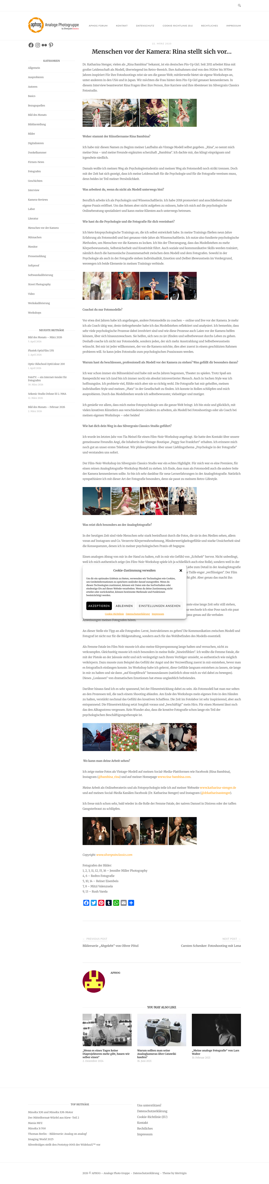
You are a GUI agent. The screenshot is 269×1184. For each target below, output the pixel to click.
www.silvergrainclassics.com (114, 855)
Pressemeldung (37, 256)
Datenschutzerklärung (138, 614)
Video (31, 294)
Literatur (33, 218)
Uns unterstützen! (149, 1105)
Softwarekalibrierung (40, 275)
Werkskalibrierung (39, 303)
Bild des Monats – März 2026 (45, 337)
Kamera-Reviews (38, 199)
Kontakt (122, 25)
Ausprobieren (36, 77)
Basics (31, 96)
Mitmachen (34, 237)
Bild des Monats (37, 115)
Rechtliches (209, 25)
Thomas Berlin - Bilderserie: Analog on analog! (57, 1134)
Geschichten (35, 181)
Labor (31, 209)
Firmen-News (36, 162)
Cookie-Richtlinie (114, 614)
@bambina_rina (108, 777)
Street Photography (39, 284)
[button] (181, 571)
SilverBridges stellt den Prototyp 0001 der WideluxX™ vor (64, 1144)
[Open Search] (239, 5)
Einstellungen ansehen (160, 606)
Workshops (34, 312)
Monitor (33, 246)
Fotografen (34, 171)
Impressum (158, 614)
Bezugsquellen (36, 105)
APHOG (115, 972)
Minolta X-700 (37, 1128)
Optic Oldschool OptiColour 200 (46, 364)
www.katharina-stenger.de (218, 787)
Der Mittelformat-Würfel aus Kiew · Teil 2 (53, 1117)
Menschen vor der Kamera (43, 228)
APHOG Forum (98, 25)
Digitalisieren (36, 143)
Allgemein (34, 68)
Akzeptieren (99, 606)
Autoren (32, 86)
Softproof (33, 265)
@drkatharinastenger (215, 793)
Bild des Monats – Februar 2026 (46, 407)
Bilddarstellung (37, 124)
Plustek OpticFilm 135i (41, 350)
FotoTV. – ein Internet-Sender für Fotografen (47, 379)
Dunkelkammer (37, 152)
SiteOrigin (181, 1173)
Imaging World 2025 (40, 1139)
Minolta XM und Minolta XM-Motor (50, 1112)
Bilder (31, 133)
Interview (33, 190)
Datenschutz (145, 25)
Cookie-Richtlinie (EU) (178, 25)
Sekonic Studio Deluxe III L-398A (47, 393)
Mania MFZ (35, 1123)
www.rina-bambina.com (174, 777)
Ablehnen (124, 606)
